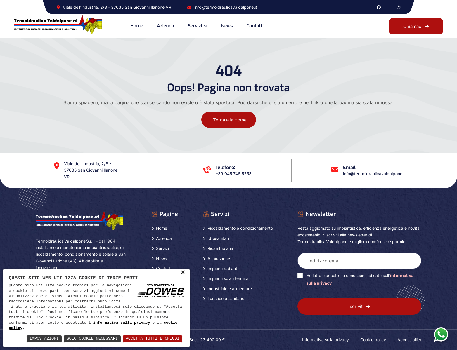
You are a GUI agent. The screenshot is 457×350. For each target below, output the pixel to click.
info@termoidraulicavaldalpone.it (225, 7)
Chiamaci (416, 26)
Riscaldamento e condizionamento (240, 228)
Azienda (165, 26)
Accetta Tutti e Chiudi (152, 339)
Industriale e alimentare (229, 288)
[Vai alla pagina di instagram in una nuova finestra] (398, 7)
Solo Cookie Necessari (91, 339)
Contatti (255, 26)
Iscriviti (359, 306)
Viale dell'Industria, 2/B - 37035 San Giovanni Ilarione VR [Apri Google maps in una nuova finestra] (117, 7)
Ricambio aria (220, 248)
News (227, 26)
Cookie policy (373, 339)
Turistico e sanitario (225, 298)
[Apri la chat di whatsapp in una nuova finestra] (441, 334)
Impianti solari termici (227, 278)
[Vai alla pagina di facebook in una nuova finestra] (379, 7)
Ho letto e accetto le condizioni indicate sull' (359, 279)
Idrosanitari (218, 238)
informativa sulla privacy (121, 322)
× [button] (183, 273)
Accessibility (409, 339)
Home (136, 26)
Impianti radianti (222, 268)
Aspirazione (218, 258)
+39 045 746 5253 (233, 173)
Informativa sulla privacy (325, 339)
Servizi (195, 26)
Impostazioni (43, 339)
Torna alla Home (230, 120)
